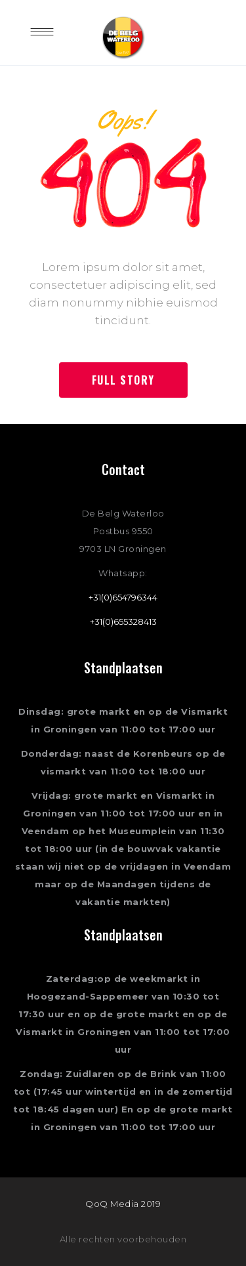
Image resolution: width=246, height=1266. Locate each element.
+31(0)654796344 (123, 597)
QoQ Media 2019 (123, 1203)
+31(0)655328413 (123, 621)
